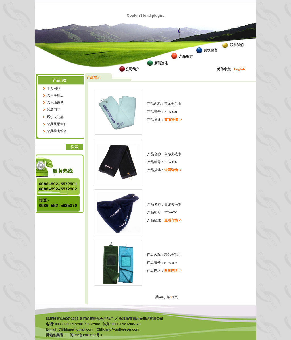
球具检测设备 (57, 131)
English (239, 69)
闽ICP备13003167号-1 (84, 335)
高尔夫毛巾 (172, 104)
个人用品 (53, 88)
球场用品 (53, 110)
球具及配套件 (57, 124)
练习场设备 (55, 103)
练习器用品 (55, 96)
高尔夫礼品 (55, 117)
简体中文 (224, 69)
